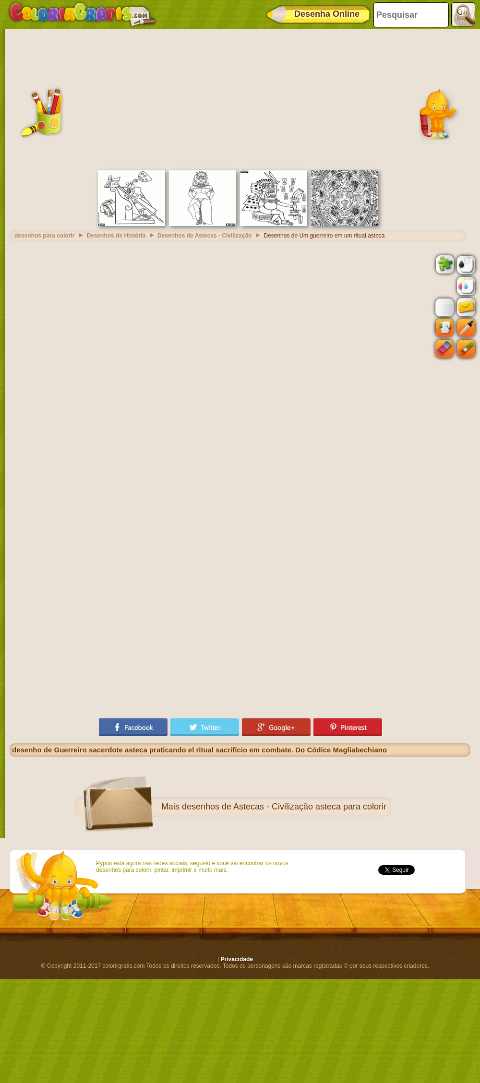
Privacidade (237, 959)
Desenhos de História (115, 235)
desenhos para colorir (44, 235)
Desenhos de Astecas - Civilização (204, 235)
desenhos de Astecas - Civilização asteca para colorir (284, 806)
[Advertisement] (240, 98)
